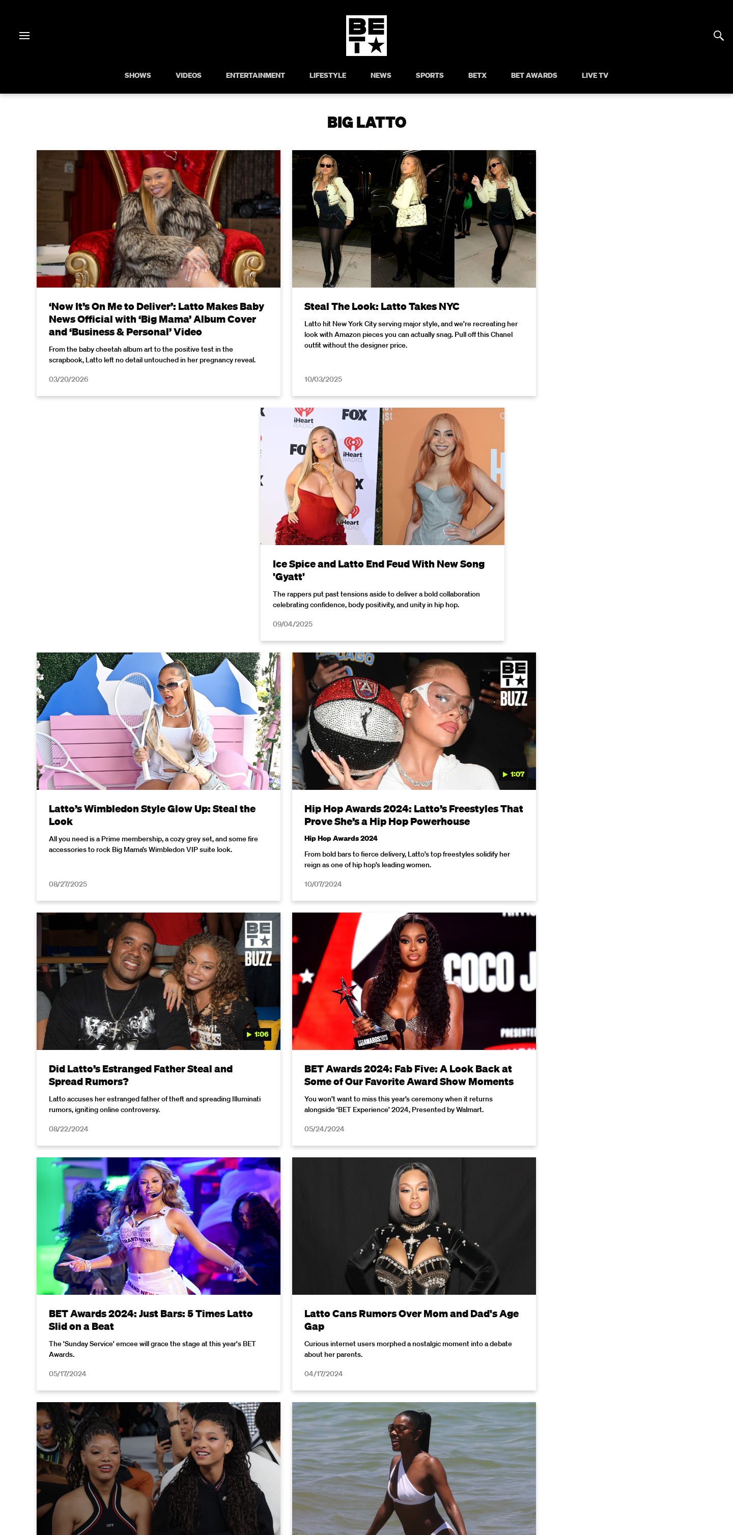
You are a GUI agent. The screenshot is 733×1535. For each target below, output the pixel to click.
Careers (499, 1413)
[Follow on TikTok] (403, 1453)
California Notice (282, 1413)
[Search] (719, 36)
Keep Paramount (553, 1413)
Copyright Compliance (435, 1413)
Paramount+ (366, 1427)
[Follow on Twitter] (329, 1453)
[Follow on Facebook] (305, 1453)
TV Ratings (611, 1413)
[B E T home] (366, 53)
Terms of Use (432, 1271)
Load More (366, 1154)
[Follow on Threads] (427, 1453)
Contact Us (660, 1413)
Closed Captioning (354, 1413)
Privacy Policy (528, 1271)
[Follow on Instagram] (354, 1453)
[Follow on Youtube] (379, 1453)
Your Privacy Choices (206, 1413)
